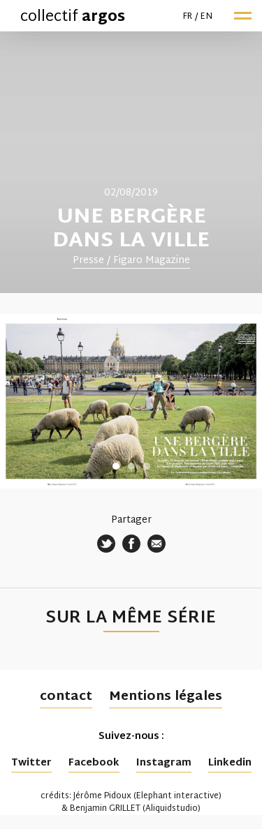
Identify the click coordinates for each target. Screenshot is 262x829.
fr (188, 17)
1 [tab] (115, 466)
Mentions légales (165, 696)
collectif (72, 17)
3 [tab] (146, 466)
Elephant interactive (177, 796)
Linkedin (230, 763)
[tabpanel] (131, 162)
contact (66, 696)
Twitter (31, 763)
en (206, 17)
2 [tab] (131, 466)
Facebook (93, 763)
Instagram (163, 763)
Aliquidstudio (171, 808)
